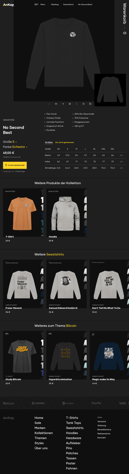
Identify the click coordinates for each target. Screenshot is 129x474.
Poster (70, 463)
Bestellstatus (104, 430)
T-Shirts (72, 417)
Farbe (7, 146)
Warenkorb (124, 18)
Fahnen (71, 468)
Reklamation (104, 434)
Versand (102, 422)
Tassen (71, 458)
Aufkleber (73, 443)
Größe (7, 141)
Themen (41, 438)
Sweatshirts (68, 4)
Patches (72, 453)
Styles (39, 443)
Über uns (41, 448)
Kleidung (55, 4)
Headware (73, 438)
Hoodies (72, 433)
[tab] (85, 158)
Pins (69, 448)
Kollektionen (44, 433)
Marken (40, 428)
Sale (38, 423)
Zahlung (102, 426)
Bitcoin (71, 325)
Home (39, 417)
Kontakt (102, 438)
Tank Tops (73, 423)
